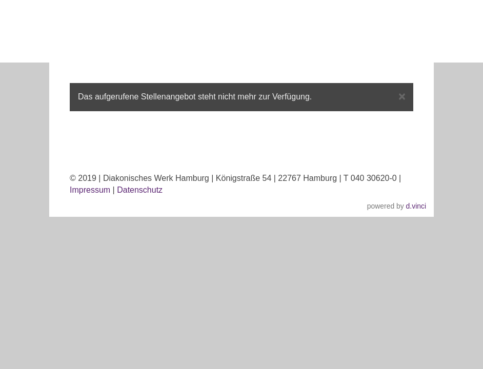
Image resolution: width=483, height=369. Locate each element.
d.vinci (416, 206)
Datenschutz (140, 190)
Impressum (90, 190)
